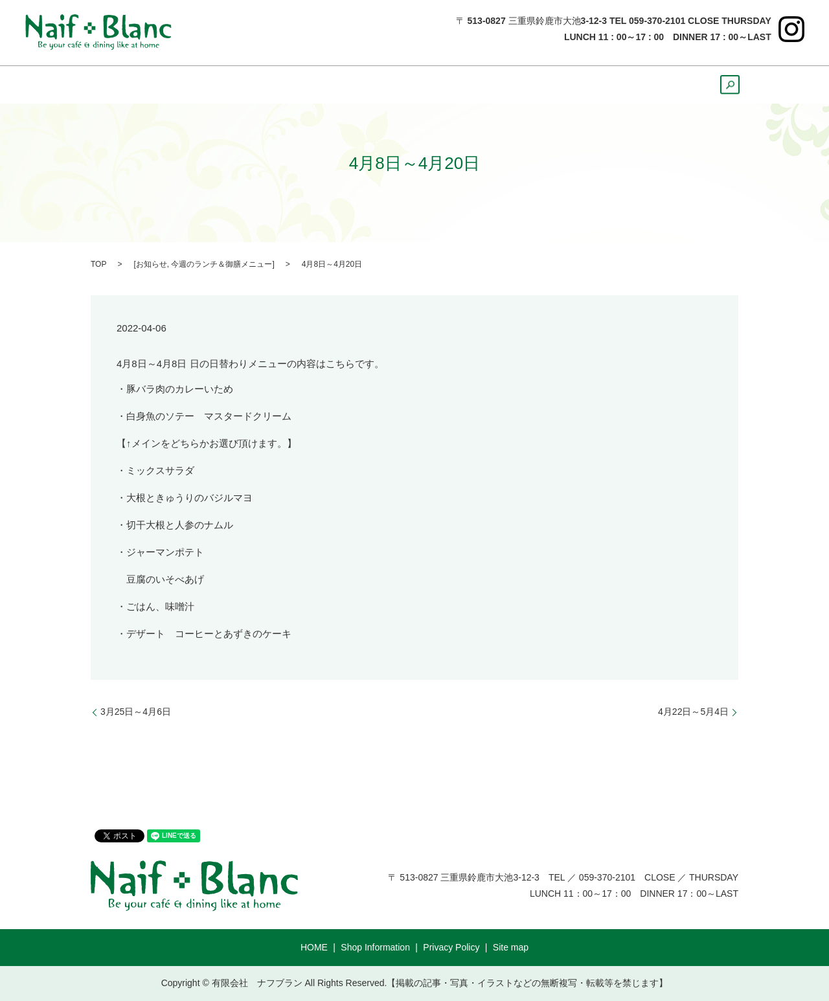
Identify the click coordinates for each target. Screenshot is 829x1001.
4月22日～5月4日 (693, 711)
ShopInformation (208, 84)
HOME (121, 84)
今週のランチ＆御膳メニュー (221, 264)
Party (607, 84)
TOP (98, 264)
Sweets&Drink (430, 84)
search (724, 88)
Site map (510, 947)
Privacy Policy (451, 947)
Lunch (293, 84)
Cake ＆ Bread (531, 84)
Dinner (351, 84)
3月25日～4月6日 (135, 711)
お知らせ (151, 264)
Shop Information (375, 947)
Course (663, 84)
